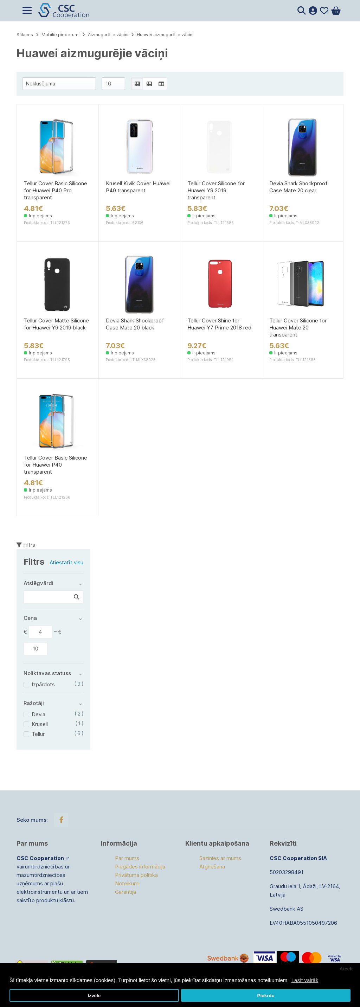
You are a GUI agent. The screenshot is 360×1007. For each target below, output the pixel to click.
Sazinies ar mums (220, 858)
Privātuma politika (136, 875)
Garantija (125, 892)
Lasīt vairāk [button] (305, 980)
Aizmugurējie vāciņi (108, 34)
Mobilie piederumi (60, 34)
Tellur (38, 734)
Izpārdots (43, 684)
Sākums (25, 34)
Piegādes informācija (140, 866)
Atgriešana (212, 866)
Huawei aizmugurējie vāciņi (165, 34)
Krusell (40, 724)
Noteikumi (127, 883)
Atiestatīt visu (66, 562)
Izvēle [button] (94, 995)
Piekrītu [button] (266, 995)
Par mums (127, 858)
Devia (38, 714)
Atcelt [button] (346, 968)
